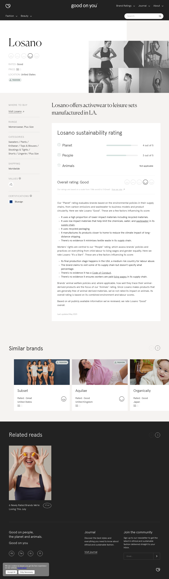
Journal (142, 6)
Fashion (10, 16)
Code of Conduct (101, 273)
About (156, 6)
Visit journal (90, 552)
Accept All (11, 572)
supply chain (68, 225)
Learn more (21, 568)
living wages (120, 277)
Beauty (24, 16)
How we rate (117, 189)
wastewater (142, 221)
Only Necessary (26, 572)
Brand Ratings (123, 6)
